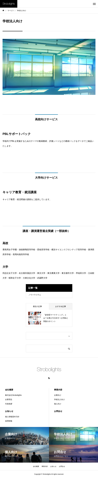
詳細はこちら (49, 209)
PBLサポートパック (49, 156)
